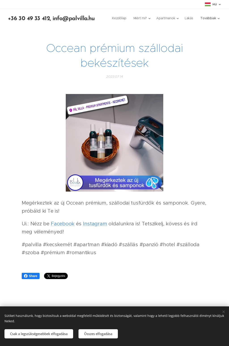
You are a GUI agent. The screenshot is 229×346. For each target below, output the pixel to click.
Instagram (95, 223)
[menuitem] (120, 18)
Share (30, 276)
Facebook (62, 223)
